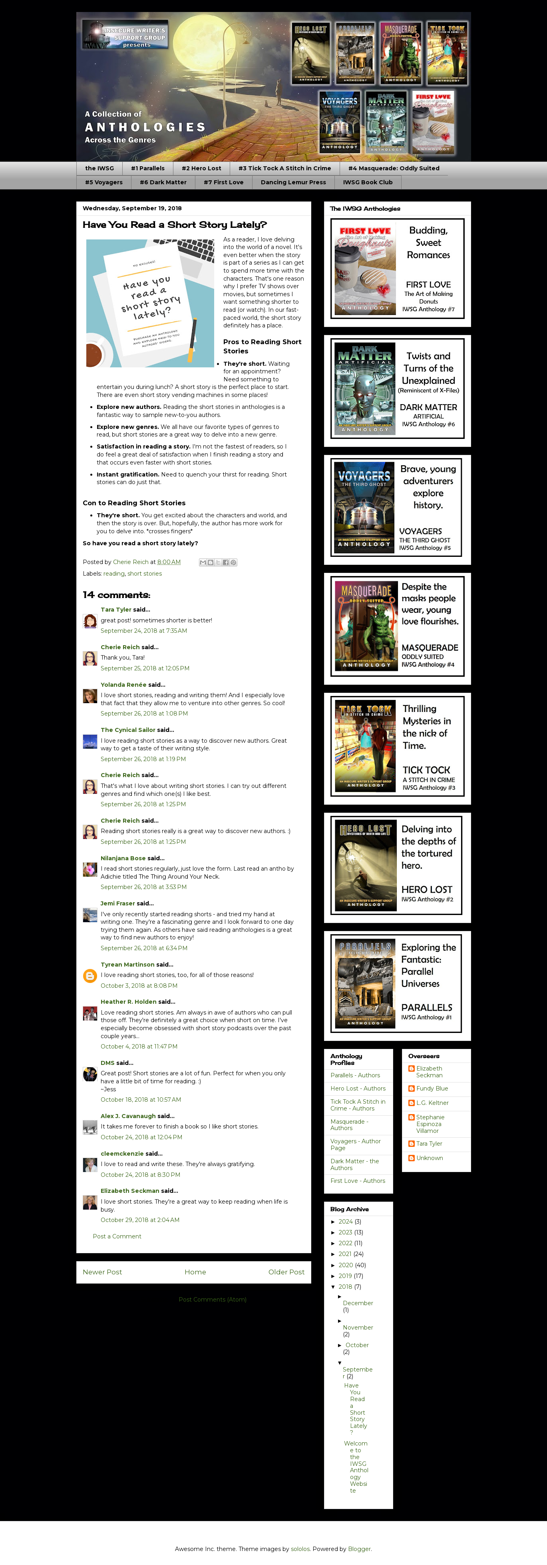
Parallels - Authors (355, 1075)
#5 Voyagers (104, 182)
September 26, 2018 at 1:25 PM (143, 804)
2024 (346, 1221)
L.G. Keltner (432, 1103)
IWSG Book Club (368, 182)
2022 (346, 1243)
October (357, 1345)
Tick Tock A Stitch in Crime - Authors (358, 1105)
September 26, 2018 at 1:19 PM (143, 759)
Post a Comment (117, 1236)
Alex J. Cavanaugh (128, 1116)
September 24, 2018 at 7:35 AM (144, 630)
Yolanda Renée (124, 684)
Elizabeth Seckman (130, 1190)
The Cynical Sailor (128, 730)
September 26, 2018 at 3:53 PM (144, 887)
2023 (346, 1232)
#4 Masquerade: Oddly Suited (394, 168)
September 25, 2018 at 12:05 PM (145, 668)
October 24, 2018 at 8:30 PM (141, 1174)
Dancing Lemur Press (293, 182)
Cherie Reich (120, 647)
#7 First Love (224, 182)
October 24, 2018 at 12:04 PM (142, 1137)
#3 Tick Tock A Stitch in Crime (285, 168)
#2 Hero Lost (201, 168)
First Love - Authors (357, 1180)
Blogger (359, 1549)
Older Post (287, 1272)
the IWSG (99, 168)
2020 (347, 1265)
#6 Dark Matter (163, 182)
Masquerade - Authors (349, 1125)
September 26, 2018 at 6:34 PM (144, 948)
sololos (300, 1549)
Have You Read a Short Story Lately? (355, 1409)
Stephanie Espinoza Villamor (430, 1124)
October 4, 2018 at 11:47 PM (139, 1046)
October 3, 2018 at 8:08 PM (139, 985)
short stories (144, 573)
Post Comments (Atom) (213, 1299)
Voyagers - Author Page (355, 1145)
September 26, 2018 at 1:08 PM (144, 713)
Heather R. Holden (129, 1001)
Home (195, 1272)
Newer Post (102, 1272)
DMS (108, 1063)
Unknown (429, 1158)
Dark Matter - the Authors (354, 1165)
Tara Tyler (116, 609)
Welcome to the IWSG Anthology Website (356, 1467)
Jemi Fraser (118, 903)
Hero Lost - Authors (358, 1088)
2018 (346, 1286)
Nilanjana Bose (123, 858)
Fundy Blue (432, 1088)
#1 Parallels (148, 168)
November (358, 1327)
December (358, 1303)
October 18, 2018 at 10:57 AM (141, 1099)
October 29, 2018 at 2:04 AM (140, 1220)
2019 (346, 1276)
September (358, 1373)
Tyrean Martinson (128, 964)
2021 (346, 1254)
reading (114, 573)
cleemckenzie (122, 1153)
